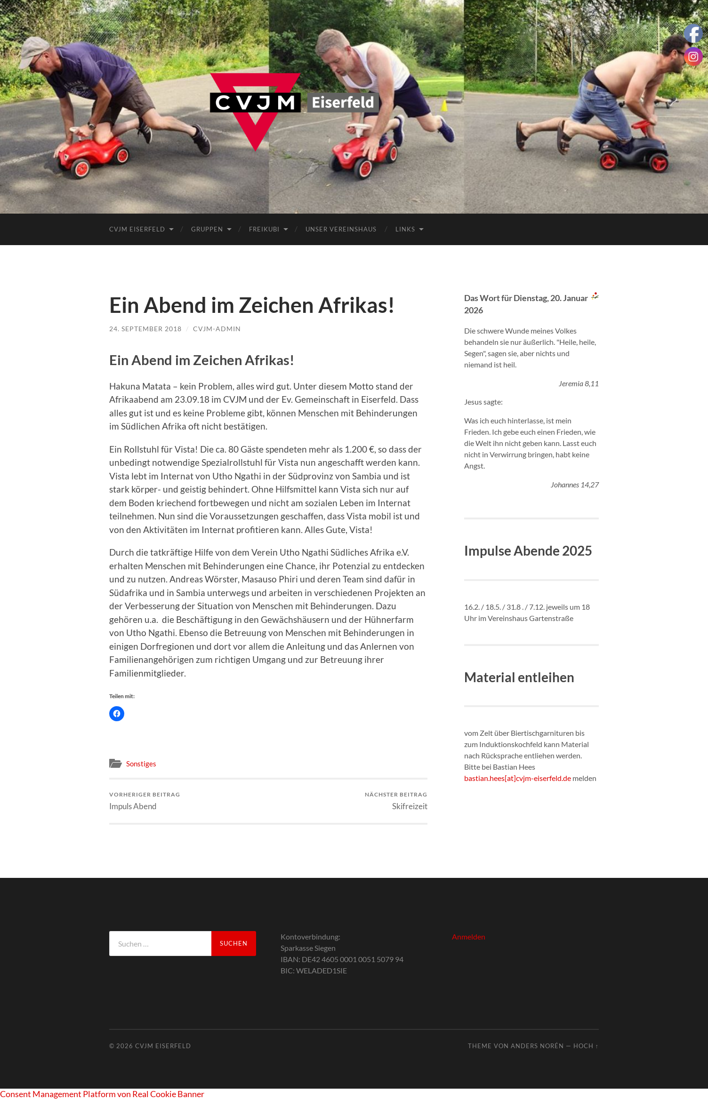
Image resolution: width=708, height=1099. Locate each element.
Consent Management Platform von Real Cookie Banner (102, 1094)
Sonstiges (141, 763)
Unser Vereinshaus (341, 229)
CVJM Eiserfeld (137, 229)
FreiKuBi (264, 229)
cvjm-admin (217, 329)
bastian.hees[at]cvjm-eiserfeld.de (517, 777)
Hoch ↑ (586, 1046)
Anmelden (468, 936)
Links (405, 229)
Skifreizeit (396, 801)
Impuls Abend (144, 801)
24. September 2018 (145, 329)
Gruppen (207, 229)
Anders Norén (537, 1046)
